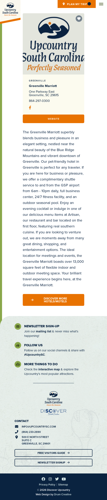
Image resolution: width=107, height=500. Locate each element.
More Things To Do (41, 364)
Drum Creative (62, 494)
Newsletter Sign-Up (41, 326)
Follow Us (33, 345)
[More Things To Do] (18, 364)
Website (53, 118)
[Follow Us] (18, 345)
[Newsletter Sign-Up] (18, 326)
